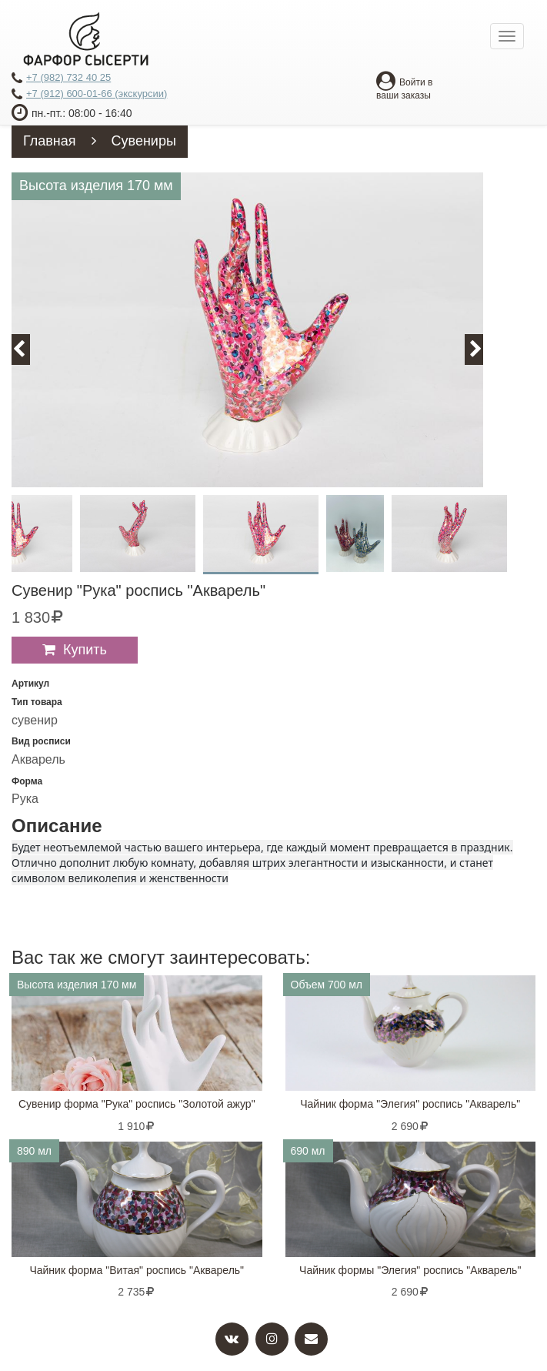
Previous (27, 349)
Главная (49, 141)
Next (482, 349)
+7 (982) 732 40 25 (61, 78)
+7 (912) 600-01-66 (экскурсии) (89, 95)
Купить (85, 649)
